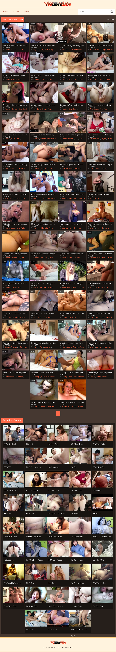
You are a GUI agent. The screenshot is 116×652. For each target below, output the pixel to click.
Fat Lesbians (9, 560)
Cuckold (65, 79)
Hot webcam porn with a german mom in (72, 165)
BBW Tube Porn (77, 444)
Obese (75, 109)
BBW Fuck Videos (55, 606)
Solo (51, 168)
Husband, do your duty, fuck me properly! (44, 373)
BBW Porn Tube (99, 444)
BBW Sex (30, 514)
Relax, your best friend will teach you (15, 165)
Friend (75, 79)
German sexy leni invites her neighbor (44, 343)
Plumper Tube (76, 606)
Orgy (70, 79)
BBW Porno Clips (99, 583)
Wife (23, 228)
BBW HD (7, 514)
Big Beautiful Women (12, 583)
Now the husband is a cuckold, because (15, 284)
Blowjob (79, 49)
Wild (47, 377)
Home (5, 12)
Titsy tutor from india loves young (15, 46)
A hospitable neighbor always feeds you (72, 46)
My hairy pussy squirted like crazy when (44, 165)
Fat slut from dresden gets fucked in (100, 194)
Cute (70, 258)
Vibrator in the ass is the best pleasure (44, 75)
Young (108, 79)
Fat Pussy (75, 514)
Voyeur (103, 139)
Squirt (92, 49)
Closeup (49, 79)
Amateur (14, 79)
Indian (16, 49)
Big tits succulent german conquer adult (44, 254)
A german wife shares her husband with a (100, 343)
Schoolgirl (104, 168)
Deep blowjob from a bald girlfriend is (44, 284)
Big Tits (99, 198)
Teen (49, 109)
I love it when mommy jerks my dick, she (100, 165)
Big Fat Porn (53, 444)
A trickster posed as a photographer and (15, 224)
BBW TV (7, 467)
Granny (7, 49)
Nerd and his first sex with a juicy (71, 105)
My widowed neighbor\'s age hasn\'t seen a (15, 254)
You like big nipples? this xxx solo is (44, 46)
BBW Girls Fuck (10, 444)
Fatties (53, 139)
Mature (53, 198)
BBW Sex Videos (55, 560)
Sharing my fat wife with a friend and (72, 75)
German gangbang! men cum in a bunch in (44, 105)
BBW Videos (53, 467)
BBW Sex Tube (10, 490)
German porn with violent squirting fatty (72, 194)
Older (51, 258)
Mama (47, 49)
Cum (82, 347)
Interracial (104, 287)
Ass (105, 109)
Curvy (24, 317)
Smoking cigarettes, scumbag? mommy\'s (100, 313)
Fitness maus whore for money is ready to (72, 224)
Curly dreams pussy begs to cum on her (15, 135)
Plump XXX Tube (55, 537)
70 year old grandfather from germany (44, 224)
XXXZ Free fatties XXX (102, 537)
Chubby (106, 198)
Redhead (8, 109)
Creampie (102, 49)
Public (64, 287)
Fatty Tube (52, 629)
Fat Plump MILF (77, 537)
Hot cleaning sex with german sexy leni (44, 313)
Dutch (25, 109)
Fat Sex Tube (53, 490)
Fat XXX (51, 583)
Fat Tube (74, 467)
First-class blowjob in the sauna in (72, 402)
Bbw (70, 109)
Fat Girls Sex (98, 606)
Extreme (110, 49)
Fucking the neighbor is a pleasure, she (15, 343)
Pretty (42, 49)
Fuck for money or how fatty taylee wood (100, 135)
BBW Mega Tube (99, 467)
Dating (16, 12)
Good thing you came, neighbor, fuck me (100, 373)
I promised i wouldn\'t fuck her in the (72, 343)
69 (12, 49)
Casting (50, 287)
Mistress (109, 258)
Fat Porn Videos (77, 583)
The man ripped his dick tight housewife (15, 373)
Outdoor (81, 287)
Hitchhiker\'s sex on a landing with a (72, 284)
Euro (20, 109)
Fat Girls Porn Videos (34, 560)
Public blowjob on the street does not (100, 254)
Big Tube (29, 629)
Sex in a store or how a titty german (15, 313)
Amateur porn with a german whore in (100, 75)
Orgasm (36, 49)
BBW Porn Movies (33, 467)
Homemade (101, 79)
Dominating (101, 258)
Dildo (39, 79)
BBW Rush (97, 490)
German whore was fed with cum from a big (100, 284)
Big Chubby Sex (77, 560)
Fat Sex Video (32, 490)
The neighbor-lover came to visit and (72, 373)
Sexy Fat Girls (98, 560)
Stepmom (65, 49)
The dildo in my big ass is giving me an (100, 105)
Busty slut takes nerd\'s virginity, (42, 135)
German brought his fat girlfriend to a (72, 135)
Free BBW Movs (10, 537)
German (73, 49)
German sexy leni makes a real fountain (100, 46)
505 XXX (29, 444)
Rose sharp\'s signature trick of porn (15, 194)
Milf (41, 139)
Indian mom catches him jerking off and (15, 75)
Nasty (80, 228)
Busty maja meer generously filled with (72, 254)
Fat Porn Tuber (32, 606)
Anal (35, 79)
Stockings (47, 317)
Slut (18, 258)
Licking (78, 168)
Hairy (97, 49)
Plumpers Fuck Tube (56, 514)
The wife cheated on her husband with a (100, 224)
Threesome (76, 317)
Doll (75, 228)
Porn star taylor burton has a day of (15, 105)
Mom (21, 49)
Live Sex (28, 12)
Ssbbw (96, 109)
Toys (52, 49)
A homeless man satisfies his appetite (44, 194)
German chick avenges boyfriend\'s (44, 402)
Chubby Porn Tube (33, 537)
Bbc (91, 287)
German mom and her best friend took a (72, 313)
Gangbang (37, 109)
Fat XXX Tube (76, 490)
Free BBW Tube (10, 606)
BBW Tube (97, 514)
